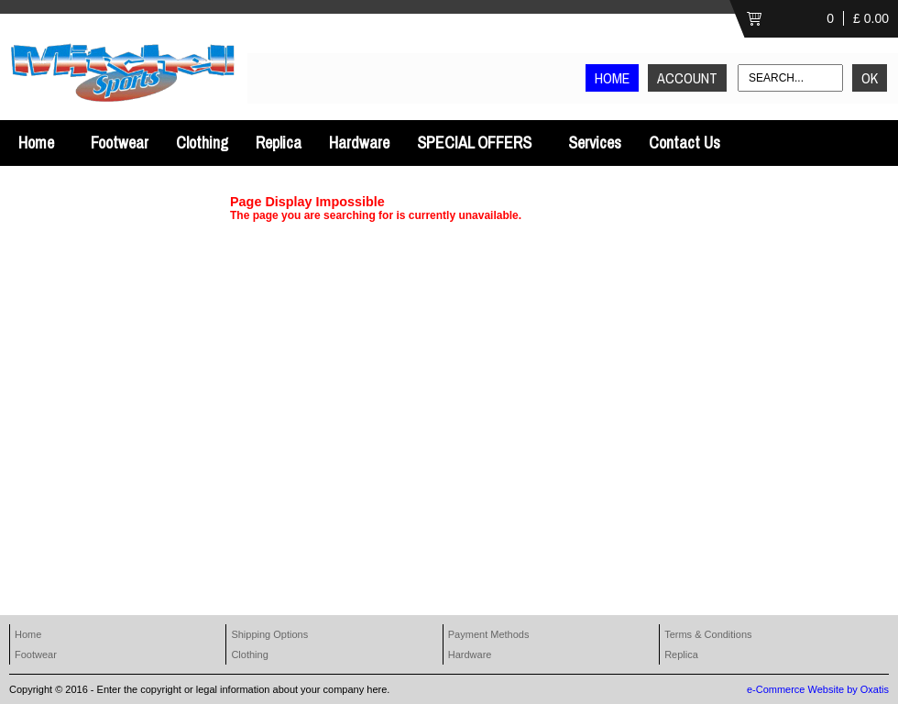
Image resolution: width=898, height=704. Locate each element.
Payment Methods (489, 634)
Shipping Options (269, 634)
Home (36, 142)
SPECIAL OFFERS (474, 142)
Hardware (359, 142)
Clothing (202, 142)
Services (594, 142)
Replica (278, 142)
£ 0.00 (871, 18)
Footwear (119, 142)
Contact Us (684, 142)
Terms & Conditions (707, 634)
